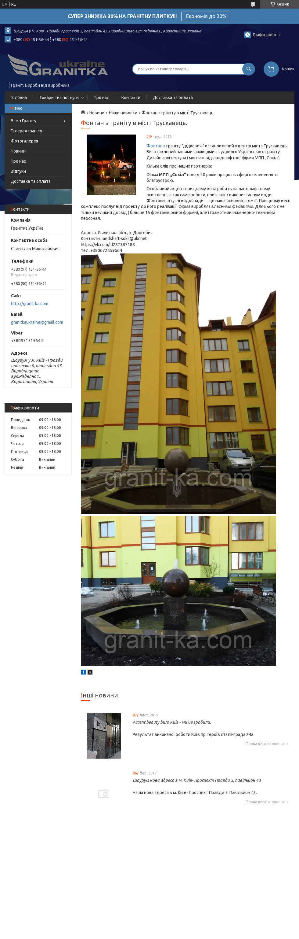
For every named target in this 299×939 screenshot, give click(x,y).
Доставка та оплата (173, 97)
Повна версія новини (265, 744)
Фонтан (154, 145)
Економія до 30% (206, 16)
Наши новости (123, 112)
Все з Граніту (23, 120)
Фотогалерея (24, 141)
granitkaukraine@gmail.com (37, 322)
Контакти (130, 97)
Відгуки (18, 171)
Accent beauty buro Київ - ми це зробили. (172, 722)
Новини (18, 151)
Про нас (101, 97)
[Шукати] (248, 69)
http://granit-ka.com (29, 303)
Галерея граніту (26, 130)
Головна (19, 97)
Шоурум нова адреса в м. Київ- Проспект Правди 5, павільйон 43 (197, 780)
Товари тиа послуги (59, 97)
